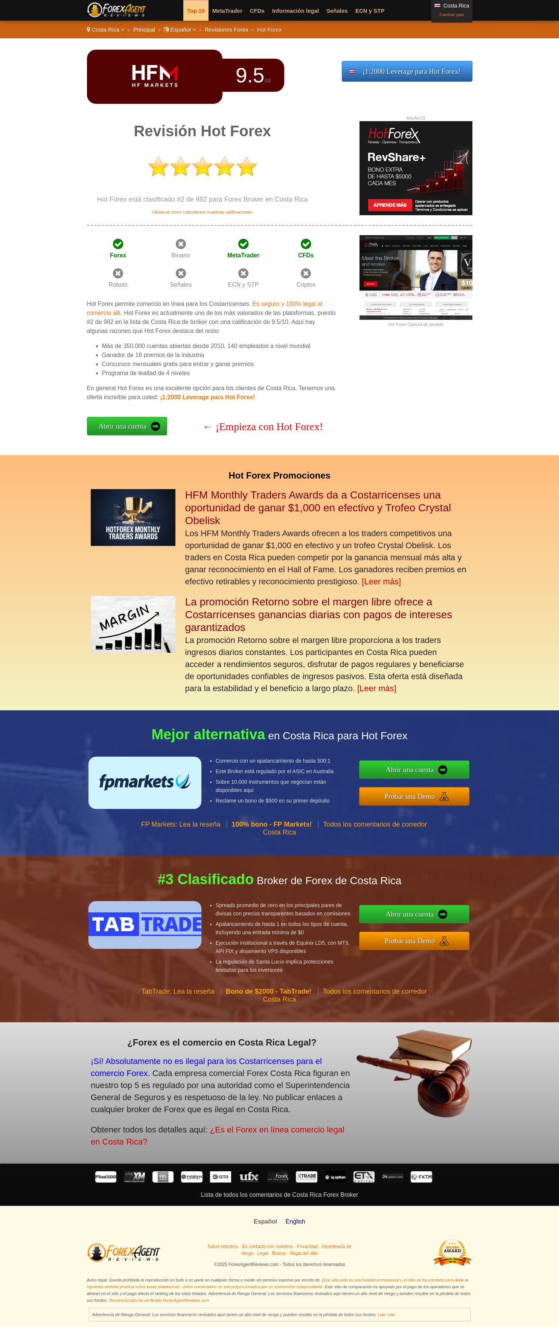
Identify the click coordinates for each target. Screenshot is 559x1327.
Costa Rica (106, 29)
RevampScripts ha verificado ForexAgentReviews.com (159, 1300)
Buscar (279, 1253)
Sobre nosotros (222, 1246)
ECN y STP (370, 11)
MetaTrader (227, 11)
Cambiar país (452, 14)
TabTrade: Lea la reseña (177, 1021)
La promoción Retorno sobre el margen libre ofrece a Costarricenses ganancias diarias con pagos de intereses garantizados (318, 614)
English (295, 1221)
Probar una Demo (440, 792)
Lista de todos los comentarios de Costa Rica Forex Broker (279, 1195)
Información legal (295, 11)
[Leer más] (381, 581)
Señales (337, 11)
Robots (118, 284)
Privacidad (307, 1246)
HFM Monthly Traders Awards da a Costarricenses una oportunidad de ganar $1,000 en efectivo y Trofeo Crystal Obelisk (318, 507)
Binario (180, 255)
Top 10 (196, 11)
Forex (118, 255)
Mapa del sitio (304, 1253)
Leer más (386, 1314)
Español (180, 29)
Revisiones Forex (226, 29)
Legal (262, 1253)
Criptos (306, 284)
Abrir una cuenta (123, 426)
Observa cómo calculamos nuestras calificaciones (202, 212)
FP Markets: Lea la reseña (181, 853)
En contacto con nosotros (267, 1246)
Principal (144, 29)
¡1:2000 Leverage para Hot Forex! (412, 71)
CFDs (257, 11)
